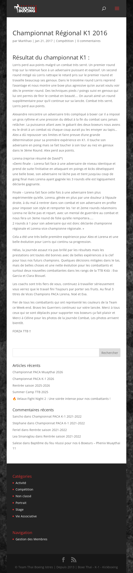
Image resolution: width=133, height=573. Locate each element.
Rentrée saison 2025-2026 (31, 385)
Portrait (21, 503)
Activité (21, 483)
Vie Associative (26, 516)
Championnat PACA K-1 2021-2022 (57, 416)
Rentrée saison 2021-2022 (48, 430)
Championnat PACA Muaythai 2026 (38, 372)
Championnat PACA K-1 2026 (33, 379)
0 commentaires (89, 41)
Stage (20, 509)
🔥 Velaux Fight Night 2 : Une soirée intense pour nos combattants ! (62, 399)
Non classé (23, 496)
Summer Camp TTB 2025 (30, 392)
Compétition (65, 41)
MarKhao (25, 41)
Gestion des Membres (31, 539)
